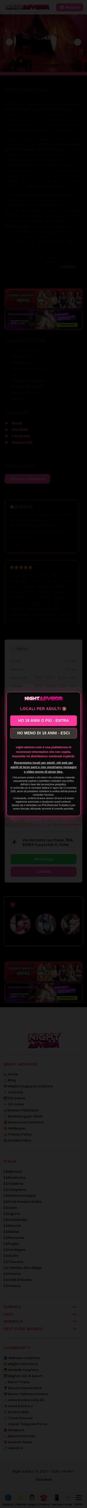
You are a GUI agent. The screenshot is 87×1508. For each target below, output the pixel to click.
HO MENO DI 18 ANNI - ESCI (43, 733)
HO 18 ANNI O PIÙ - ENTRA (43, 721)
